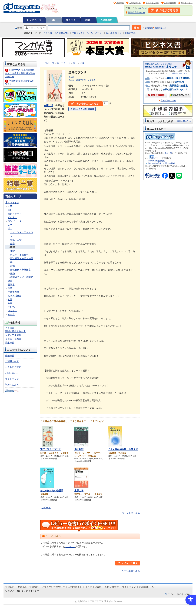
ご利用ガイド (135, 3)
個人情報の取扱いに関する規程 (161, 163)
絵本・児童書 (14, 295)
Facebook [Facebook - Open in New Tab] (143, 586)
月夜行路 (48, 33)
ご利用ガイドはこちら (178, 73)
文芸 (10, 206)
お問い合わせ (170, 3)
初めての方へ (12, 384)
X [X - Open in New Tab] (153, 586)
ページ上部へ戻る (131, 513)
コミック (70, 20)
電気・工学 (16, 240)
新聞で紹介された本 (15, 331)
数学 (12, 243)
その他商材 (106, 20)
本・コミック (12, 202)
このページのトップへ (179, 594)
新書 (10, 303)
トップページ (33, 20)
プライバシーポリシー (53, 586)
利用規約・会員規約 (28, 586)
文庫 (10, 299)
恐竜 (12, 265)
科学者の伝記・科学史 (21, 277)
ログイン (142, 8)
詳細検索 (149, 28)
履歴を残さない (184, 121)
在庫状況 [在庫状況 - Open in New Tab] (48, 105)
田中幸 (71, 80)
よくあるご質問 (152, 3)
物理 (12, 247)
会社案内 (9, 586)
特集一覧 (9, 342)
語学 (10, 288)
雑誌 (87, 20)
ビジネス (12, 217)
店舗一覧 (120, 3)
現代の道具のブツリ (50, 449)
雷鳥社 (71, 77)
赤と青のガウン (62, 33)
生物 (12, 273)
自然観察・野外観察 (20, 269)
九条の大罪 (130, 33)
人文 (10, 225)
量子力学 (79, 490)
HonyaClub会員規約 (156, 161)
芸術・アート (14, 213)
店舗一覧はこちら (168, 100)
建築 (10, 280)
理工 (10, 228)
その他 (11, 307)
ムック (11, 314)
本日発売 (9, 327)
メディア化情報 (13, 335)
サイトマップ (186, 3)
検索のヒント (160, 28)
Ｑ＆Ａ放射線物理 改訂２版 (123, 449)
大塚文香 (91, 80)
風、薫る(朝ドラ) (114, 33)
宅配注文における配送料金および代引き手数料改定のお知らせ (20, 73)
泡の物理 (79, 449)
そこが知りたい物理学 (51, 490)
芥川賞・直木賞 (13, 339)
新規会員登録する (136, 12)
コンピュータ (14, 221)
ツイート (46, 507)
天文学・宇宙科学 (19, 254)
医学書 (11, 284)
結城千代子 (81, 80)
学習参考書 (13, 292)
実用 (10, 210)
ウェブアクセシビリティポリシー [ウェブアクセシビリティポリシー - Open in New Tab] (22, 590)
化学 (12, 251)
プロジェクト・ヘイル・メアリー (88, 33)
